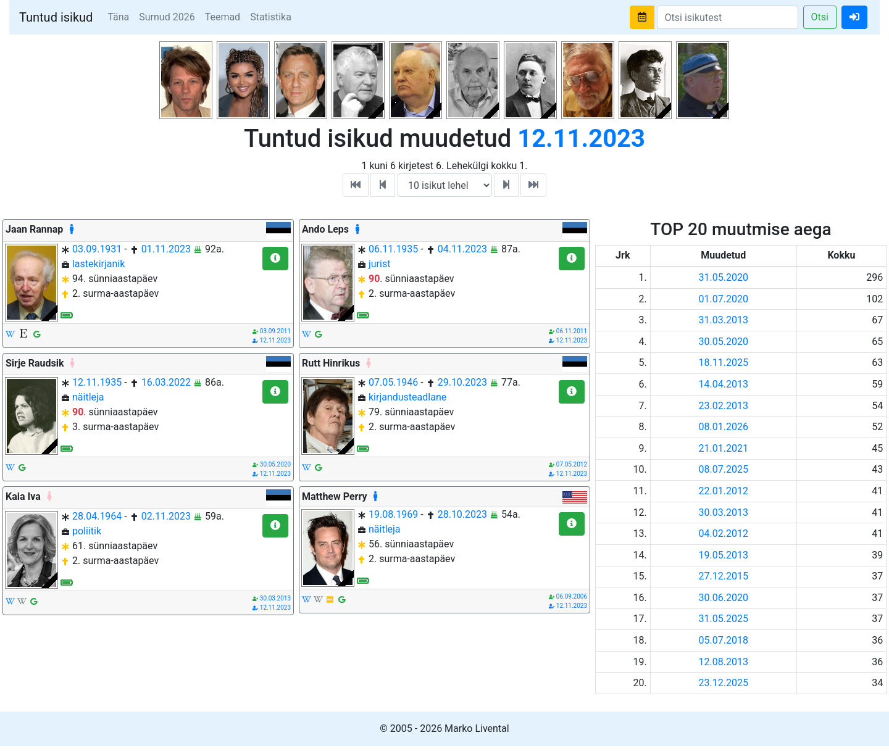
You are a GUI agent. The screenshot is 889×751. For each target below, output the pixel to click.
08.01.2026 (723, 427)
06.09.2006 (571, 596)
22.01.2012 (723, 491)
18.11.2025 (723, 362)
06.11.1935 (393, 249)
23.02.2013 (723, 406)
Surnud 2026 (166, 17)
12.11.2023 (275, 340)
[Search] (727, 17)
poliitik (86, 531)
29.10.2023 (462, 382)
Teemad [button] (223, 17)
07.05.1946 (393, 382)
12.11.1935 (97, 382)
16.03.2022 (166, 382)
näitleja (88, 397)
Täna (118, 17)
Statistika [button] (270, 17)
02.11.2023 (166, 516)
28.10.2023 (462, 514)
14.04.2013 (723, 384)
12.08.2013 (723, 662)
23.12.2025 (723, 683)
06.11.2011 (571, 331)
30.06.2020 (723, 598)
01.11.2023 (166, 249)
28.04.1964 (97, 516)
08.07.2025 (723, 469)
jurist (379, 264)
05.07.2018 (723, 640)
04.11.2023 (462, 249)
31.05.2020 (723, 277)
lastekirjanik (98, 264)
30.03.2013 (275, 598)
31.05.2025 (723, 618)
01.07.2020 (723, 299)
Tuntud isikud (56, 17)
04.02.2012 (723, 533)
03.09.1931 (97, 249)
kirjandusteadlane (407, 397)
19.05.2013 (723, 555)
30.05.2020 (275, 464)
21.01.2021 (723, 448)
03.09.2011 (275, 331)
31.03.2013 (723, 320)
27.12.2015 (723, 576)
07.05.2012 (571, 464)
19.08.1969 (393, 514)
